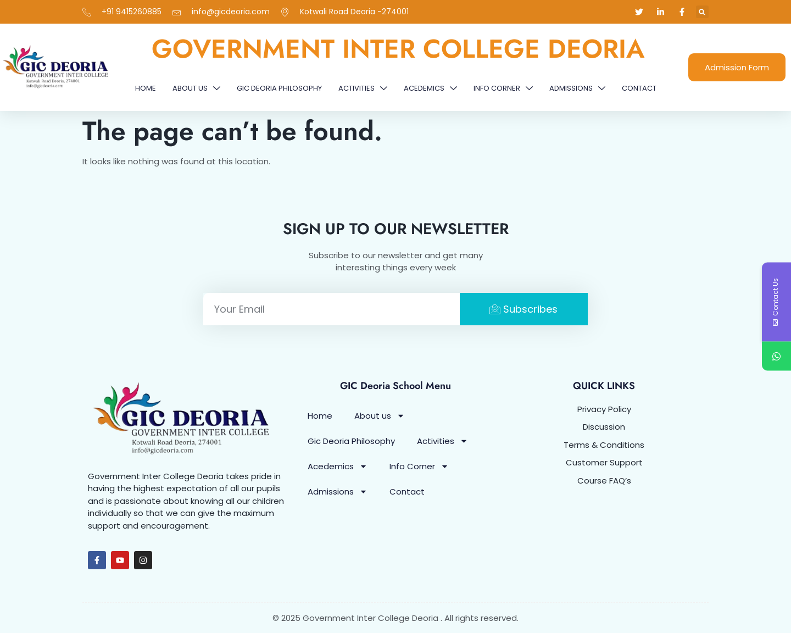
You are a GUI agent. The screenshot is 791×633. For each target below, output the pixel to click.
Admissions (577, 88)
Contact (639, 88)
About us (196, 88)
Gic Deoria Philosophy (279, 88)
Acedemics (430, 88)
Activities (362, 88)
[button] (702, 11)
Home (145, 88)
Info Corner (503, 88)
